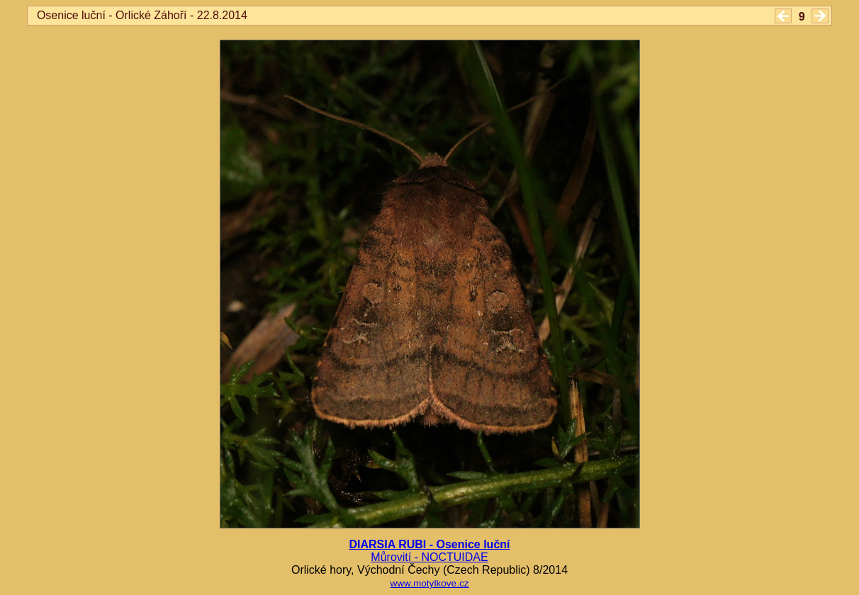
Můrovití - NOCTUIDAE (429, 557)
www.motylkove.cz (429, 583)
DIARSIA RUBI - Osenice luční (429, 544)
